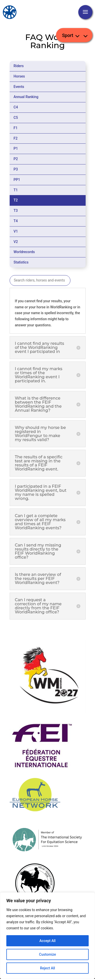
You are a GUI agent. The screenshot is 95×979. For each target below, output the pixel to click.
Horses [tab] (19, 76)
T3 (16, 211)
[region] (47, 935)
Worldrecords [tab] (24, 252)
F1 (16, 128)
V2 (16, 242)
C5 (16, 118)
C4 (16, 107)
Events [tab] (19, 87)
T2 (16, 200)
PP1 (17, 180)
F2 (16, 138)
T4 (16, 221)
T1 (16, 190)
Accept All (48, 941)
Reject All (47, 968)
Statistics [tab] (21, 262)
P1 (16, 148)
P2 (16, 159)
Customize (47, 954)
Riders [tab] (19, 66)
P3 (16, 169)
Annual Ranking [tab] (26, 97)
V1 (16, 231)
